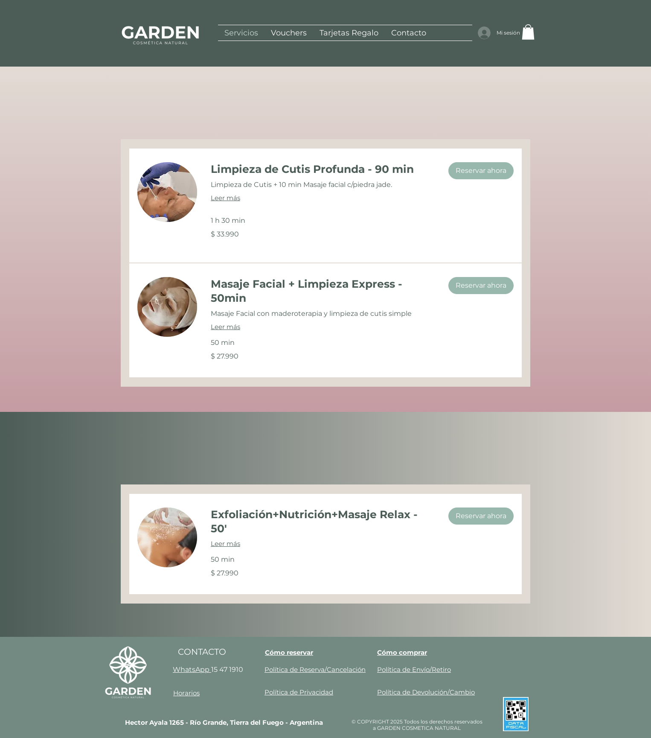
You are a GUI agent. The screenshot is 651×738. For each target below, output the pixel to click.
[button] (528, 32)
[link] (323, 169)
